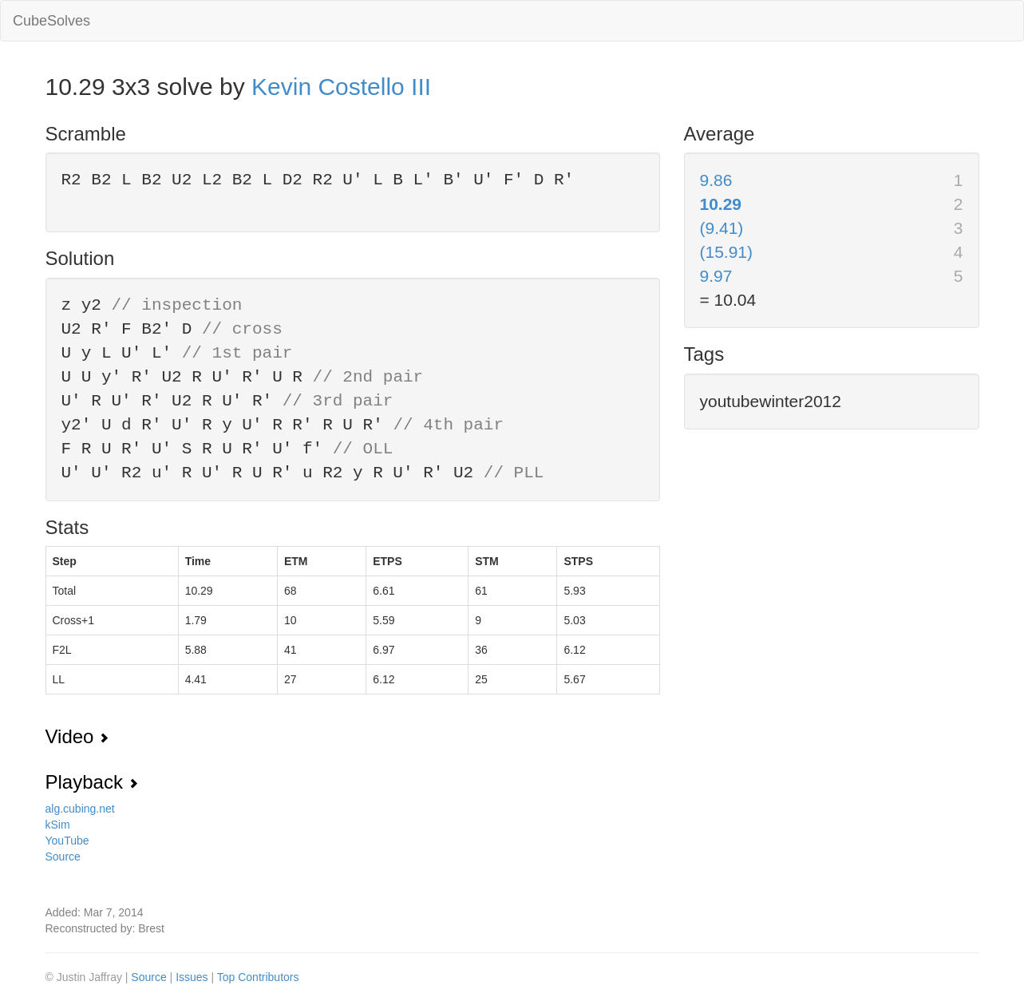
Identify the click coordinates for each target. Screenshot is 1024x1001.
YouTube (67, 840)
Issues (193, 977)
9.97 (716, 276)
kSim (57, 824)
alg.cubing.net (80, 808)
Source (63, 856)
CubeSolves (51, 21)
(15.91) (726, 252)
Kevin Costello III (341, 86)
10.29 (721, 204)
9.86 (716, 180)
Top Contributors (258, 977)
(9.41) (722, 228)
